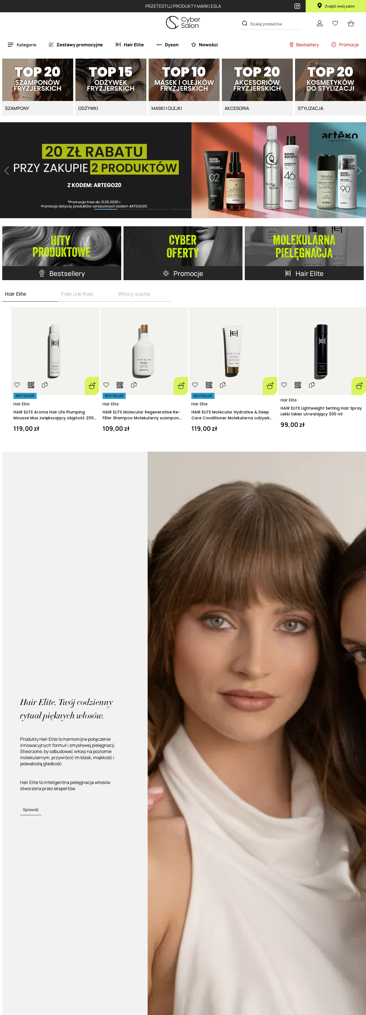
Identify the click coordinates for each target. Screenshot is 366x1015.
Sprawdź (31, 809)
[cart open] (351, 23)
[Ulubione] (335, 23)
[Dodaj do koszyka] (92, 386)
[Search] (245, 23)
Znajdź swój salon (336, 6)
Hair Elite (21, 404)
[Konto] (319, 23)
